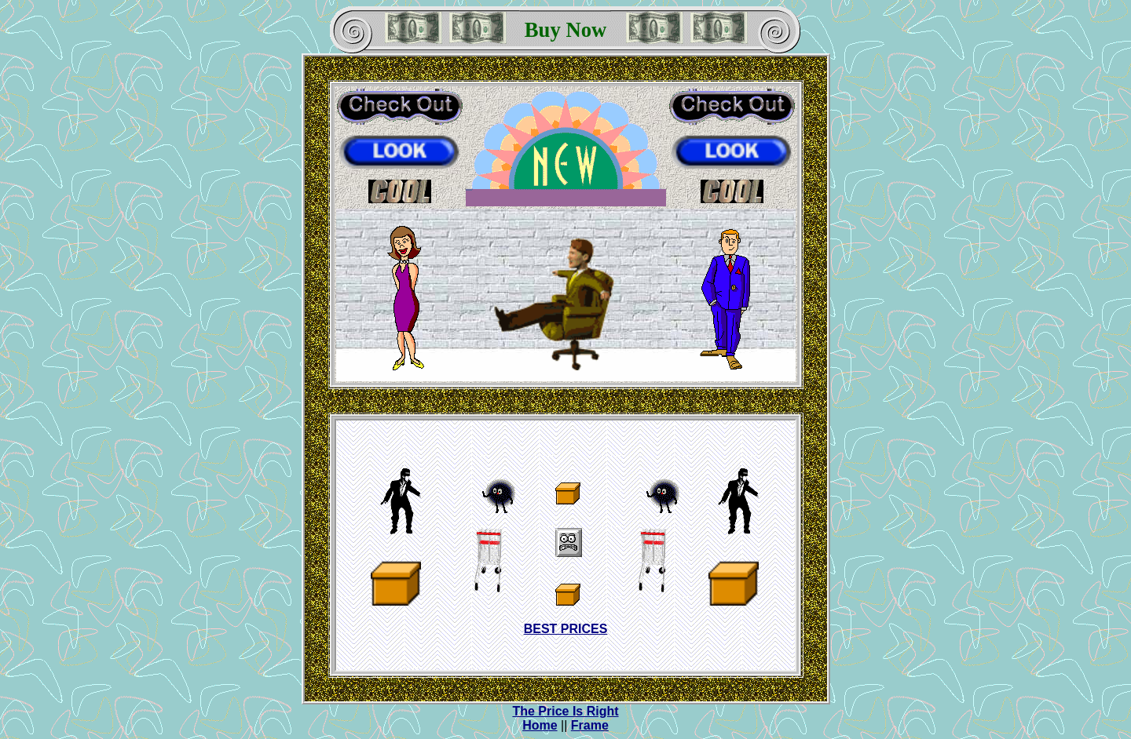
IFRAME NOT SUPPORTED (565, 545)
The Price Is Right (565, 711)
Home (539, 725)
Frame (590, 725)
